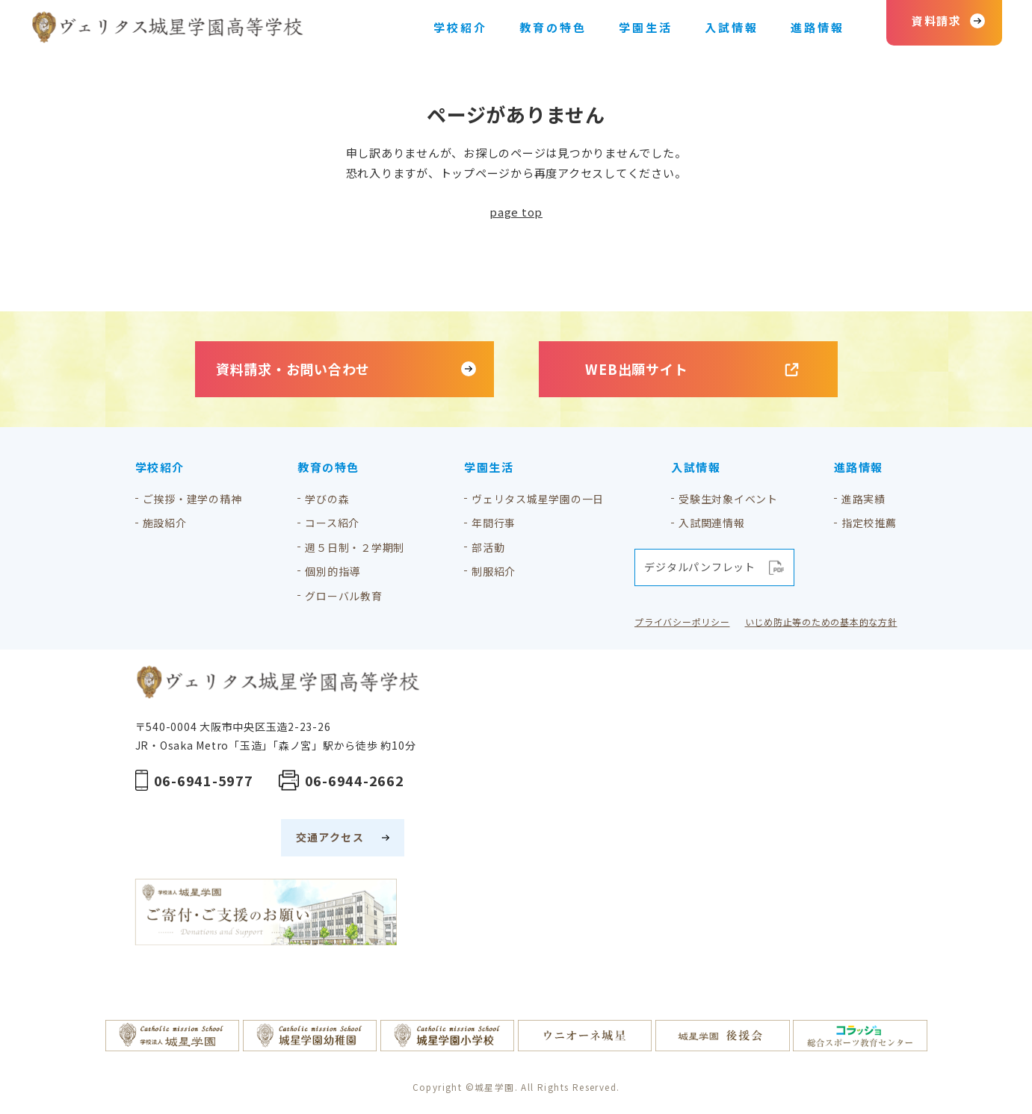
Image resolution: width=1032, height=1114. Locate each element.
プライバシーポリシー (682, 621)
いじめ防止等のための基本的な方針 (821, 621)
